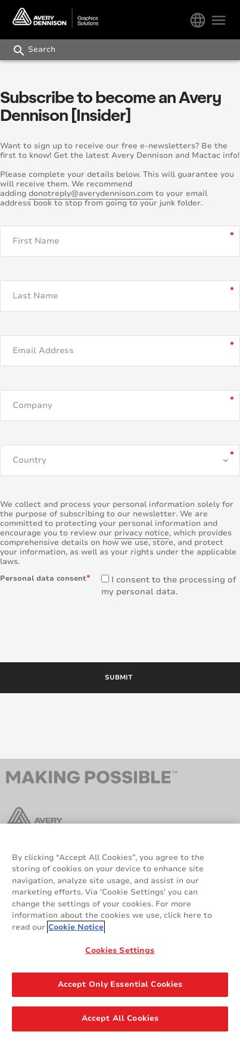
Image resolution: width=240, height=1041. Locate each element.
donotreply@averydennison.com (91, 193)
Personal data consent (43, 578)
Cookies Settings (119, 953)
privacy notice (141, 533)
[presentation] (90, 627)
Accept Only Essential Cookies (120, 986)
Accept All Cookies (120, 1020)
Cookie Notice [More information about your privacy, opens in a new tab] (76, 929)
